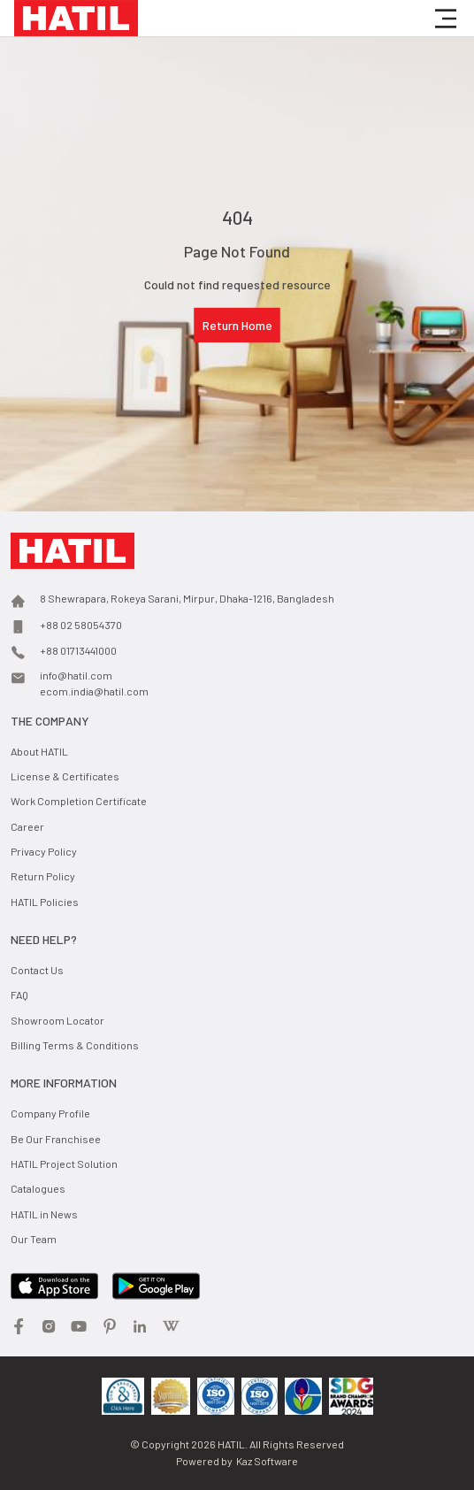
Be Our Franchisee (56, 1139)
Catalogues (38, 1188)
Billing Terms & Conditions (75, 1045)
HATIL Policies (45, 901)
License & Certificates (65, 776)
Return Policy (43, 876)
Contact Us (37, 970)
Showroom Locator (57, 1020)
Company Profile (50, 1113)
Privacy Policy (44, 851)
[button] (446, 18)
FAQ (19, 994)
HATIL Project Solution (64, 1163)
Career (27, 826)
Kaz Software (267, 1461)
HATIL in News (44, 1214)
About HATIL (39, 751)
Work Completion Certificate (79, 801)
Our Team (34, 1239)
